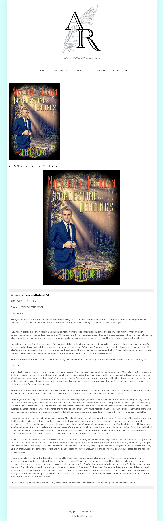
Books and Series (62, 71)
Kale (72, 516)
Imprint (116, 71)
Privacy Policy (99, 71)
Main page (41, 71)
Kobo (48, 294)
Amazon (21, 294)
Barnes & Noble (33, 294)
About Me (82, 71)
